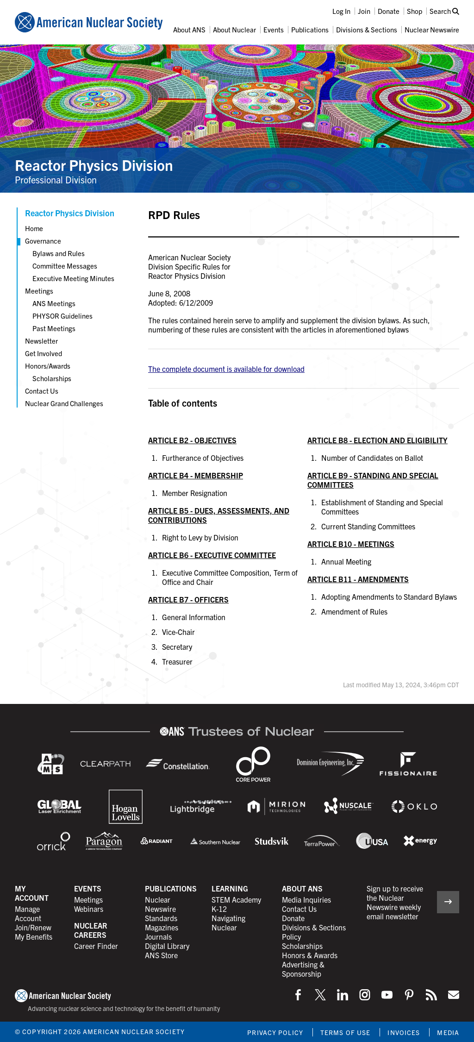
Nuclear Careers (90, 930)
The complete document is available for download (226, 368)
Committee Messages (64, 265)
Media (448, 1032)
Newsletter (41, 340)
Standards (161, 918)
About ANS (189, 29)
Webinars (88, 908)
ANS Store (161, 955)
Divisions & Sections (366, 29)
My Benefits (33, 936)
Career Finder (96, 945)
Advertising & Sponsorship (303, 969)
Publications (310, 29)
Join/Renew (33, 927)
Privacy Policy (275, 1032)
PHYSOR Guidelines (62, 315)
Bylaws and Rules (58, 253)
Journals (158, 936)
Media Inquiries (306, 899)
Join (364, 10)
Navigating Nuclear (228, 922)
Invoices (403, 1032)
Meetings (39, 290)
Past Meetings (53, 328)
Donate (388, 10)
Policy (291, 936)
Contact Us (41, 390)
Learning (230, 888)
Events (273, 29)
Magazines (161, 927)
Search (444, 10)
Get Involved (43, 353)
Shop (414, 10)
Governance (43, 240)
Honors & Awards (309, 955)
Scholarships (51, 378)
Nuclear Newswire (432, 29)
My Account (32, 893)
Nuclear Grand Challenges (64, 403)
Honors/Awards (47, 365)
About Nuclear (234, 29)
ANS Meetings (53, 303)
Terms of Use (345, 1032)
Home (34, 228)
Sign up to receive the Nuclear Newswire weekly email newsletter (395, 902)
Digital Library (167, 945)
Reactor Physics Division (94, 164)
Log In (341, 10)
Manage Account (28, 913)
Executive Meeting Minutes (73, 278)
